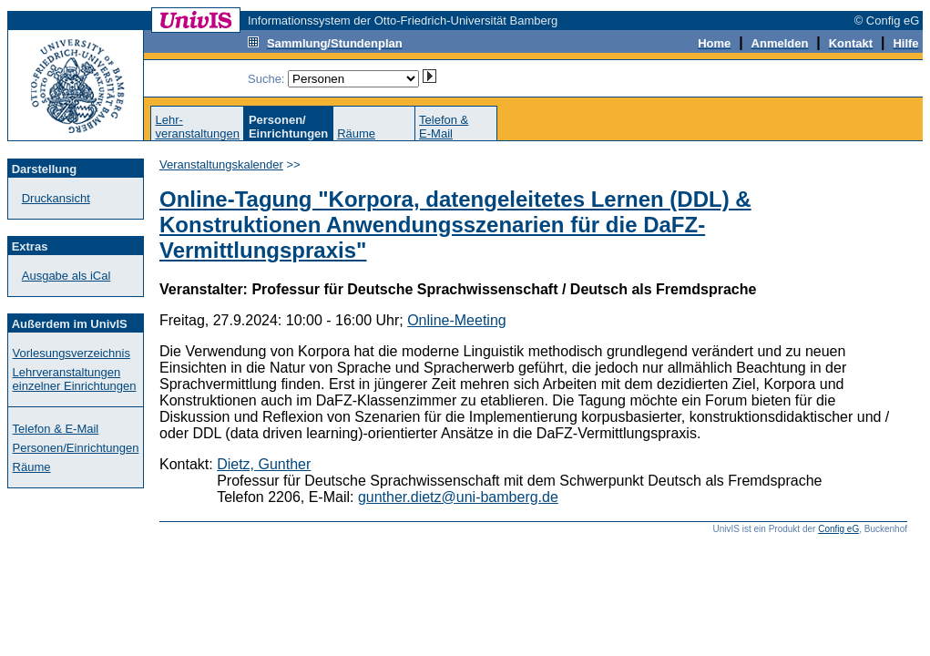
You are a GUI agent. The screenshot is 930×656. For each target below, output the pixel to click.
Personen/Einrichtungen (76, 448)
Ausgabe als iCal (66, 275)
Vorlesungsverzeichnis (71, 353)
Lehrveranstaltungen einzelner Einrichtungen (75, 379)
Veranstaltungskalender (221, 164)
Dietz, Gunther (264, 464)
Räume (356, 133)
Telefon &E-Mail (443, 126)
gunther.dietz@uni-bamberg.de (458, 497)
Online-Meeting (456, 320)
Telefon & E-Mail (56, 429)
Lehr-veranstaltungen (197, 126)
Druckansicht (56, 198)
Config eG (838, 529)
